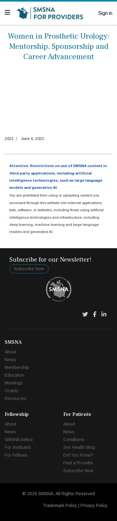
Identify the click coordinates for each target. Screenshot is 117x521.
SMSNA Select (19, 439)
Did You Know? (78, 455)
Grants (11, 390)
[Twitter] (85, 314)
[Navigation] (7, 12)
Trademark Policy (60, 505)
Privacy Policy (94, 505)
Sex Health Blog (79, 447)
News (10, 359)
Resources (16, 398)
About (10, 351)
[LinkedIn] (103, 314)
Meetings (14, 382)
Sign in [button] (105, 13)
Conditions (74, 439)
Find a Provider (78, 462)
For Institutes (18, 447)
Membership (17, 367)
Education (14, 375)
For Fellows (16, 455)
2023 (9, 138)
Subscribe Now (29, 268)
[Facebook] (94, 314)
